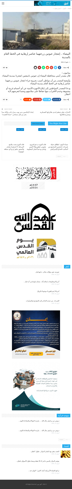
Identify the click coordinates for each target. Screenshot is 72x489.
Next (59, 156)
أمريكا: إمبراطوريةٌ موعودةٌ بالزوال (48, 291)
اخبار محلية (64, 129)
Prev (65, 156)
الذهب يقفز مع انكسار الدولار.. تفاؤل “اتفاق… (44, 451)
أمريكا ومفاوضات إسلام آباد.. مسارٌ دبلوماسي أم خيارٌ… (41, 281)
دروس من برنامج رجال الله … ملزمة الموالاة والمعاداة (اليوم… (38, 421)
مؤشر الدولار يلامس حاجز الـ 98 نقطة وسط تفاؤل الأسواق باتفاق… (37, 461)
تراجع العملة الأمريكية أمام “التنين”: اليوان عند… (43, 470)
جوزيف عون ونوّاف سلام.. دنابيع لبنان (47, 272)
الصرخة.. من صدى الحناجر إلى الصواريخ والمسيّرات (42, 301)
